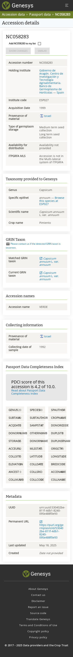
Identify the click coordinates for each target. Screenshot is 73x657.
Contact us (38, 595)
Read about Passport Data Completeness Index (28, 392)
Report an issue (38, 607)
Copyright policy (38, 631)
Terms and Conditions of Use (38, 625)
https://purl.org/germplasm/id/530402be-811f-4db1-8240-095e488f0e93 (51, 529)
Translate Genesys (38, 619)
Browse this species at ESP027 (51, 201)
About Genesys (38, 589)
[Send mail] (8, 244)
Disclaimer (38, 601)
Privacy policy (38, 637)
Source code (38, 613)
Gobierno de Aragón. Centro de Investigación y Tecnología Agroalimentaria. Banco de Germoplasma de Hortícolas (51, 81)
